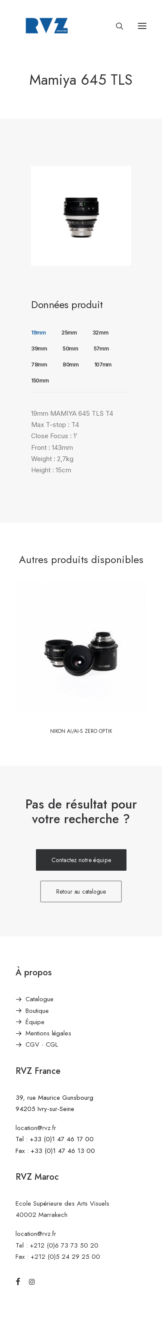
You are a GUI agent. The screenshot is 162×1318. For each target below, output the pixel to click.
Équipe (34, 1022)
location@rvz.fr (36, 1128)
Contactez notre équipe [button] (81, 860)
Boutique (37, 1011)
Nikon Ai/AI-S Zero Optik (81, 731)
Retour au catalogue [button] (81, 892)
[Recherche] (116, 26)
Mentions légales (48, 1033)
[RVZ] (47, 26)
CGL (52, 1044)
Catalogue (39, 999)
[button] (142, 25)
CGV (32, 1044)
